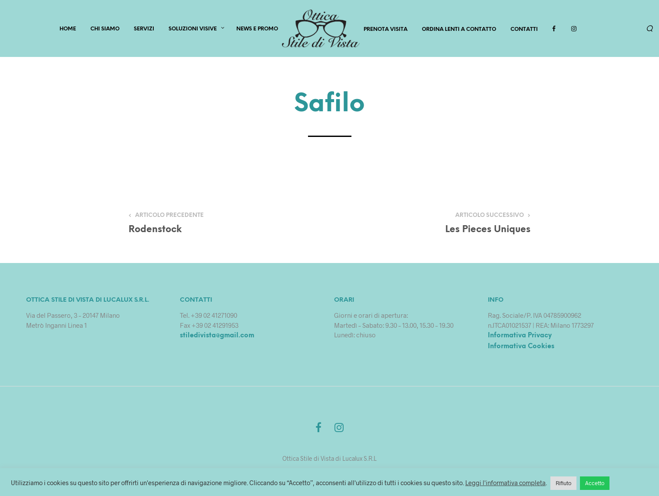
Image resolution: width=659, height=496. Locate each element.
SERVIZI (144, 29)
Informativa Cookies (521, 346)
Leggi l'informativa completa (505, 482)
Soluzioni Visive (193, 29)
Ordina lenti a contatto (459, 29)
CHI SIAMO (104, 29)
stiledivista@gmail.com (217, 335)
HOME (68, 29)
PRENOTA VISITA (385, 29)
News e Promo (257, 29)
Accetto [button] (594, 482)
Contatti (524, 29)
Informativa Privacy (520, 335)
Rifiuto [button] (563, 482)
